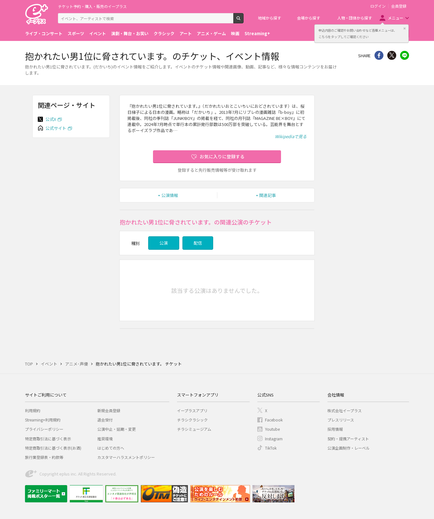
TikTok (271, 448)
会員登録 (398, 6)
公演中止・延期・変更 (116, 429)
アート (186, 33)
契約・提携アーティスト (348, 438)
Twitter (391, 55)
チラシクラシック (192, 419)
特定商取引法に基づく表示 (48, 438)
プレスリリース (340, 419)
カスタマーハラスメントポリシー (126, 457)
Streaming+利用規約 (42, 419)
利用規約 (32, 410)
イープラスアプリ (192, 410)
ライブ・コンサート (43, 33)
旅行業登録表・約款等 (44, 457)
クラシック (164, 33)
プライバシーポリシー (44, 429)
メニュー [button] (395, 17)
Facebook (274, 419)
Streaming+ (257, 33)
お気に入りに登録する (222, 156)
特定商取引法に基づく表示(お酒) (53, 448)
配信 (198, 243)
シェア (378, 55)
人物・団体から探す (354, 17)
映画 (235, 33)
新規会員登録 (108, 410)
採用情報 (335, 429)
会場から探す (308, 17)
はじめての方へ (110, 448)
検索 (243, 20)
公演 (163, 243)
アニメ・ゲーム (211, 33)
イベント (97, 33)
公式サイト (55, 128)
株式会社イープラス (344, 410)
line (404, 55)
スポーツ (76, 33)
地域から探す (269, 17)
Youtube (272, 429)
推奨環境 (105, 438)
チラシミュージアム (194, 429)
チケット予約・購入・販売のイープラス (92, 6)
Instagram (274, 438)
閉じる (404, 28)
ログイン (378, 6)
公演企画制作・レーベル (348, 448)
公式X (50, 119)
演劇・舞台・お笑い (130, 33)
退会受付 (105, 419)
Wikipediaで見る (291, 136)
